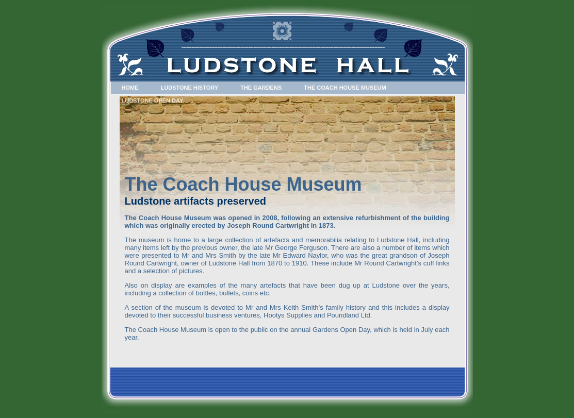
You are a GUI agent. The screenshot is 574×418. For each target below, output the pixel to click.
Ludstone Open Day (153, 100)
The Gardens (261, 88)
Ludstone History (190, 88)
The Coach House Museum (345, 88)
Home (130, 88)
